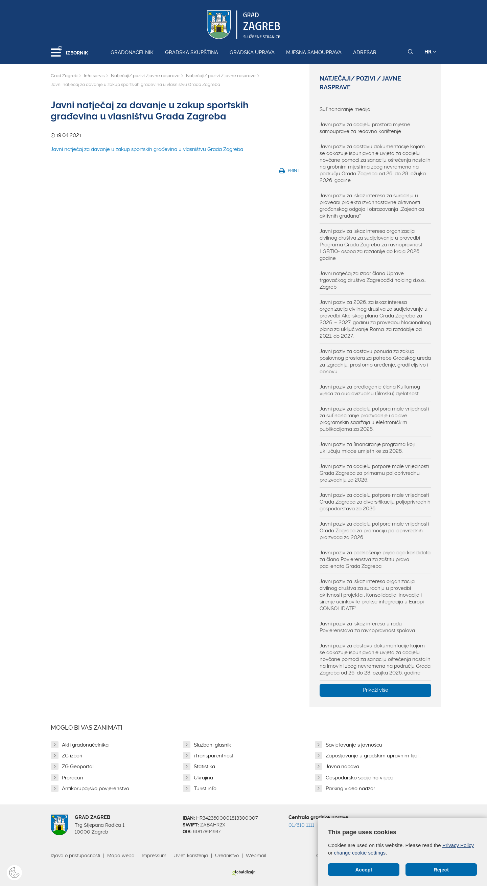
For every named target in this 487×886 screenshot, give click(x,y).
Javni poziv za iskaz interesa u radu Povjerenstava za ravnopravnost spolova (367, 627)
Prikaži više (375, 690)
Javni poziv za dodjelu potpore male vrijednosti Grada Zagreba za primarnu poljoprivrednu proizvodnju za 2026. (374, 473)
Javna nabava (342, 766)
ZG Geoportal (77, 766)
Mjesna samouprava (314, 52)
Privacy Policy (458, 845)
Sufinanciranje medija (345, 109)
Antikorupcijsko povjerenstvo (95, 788)
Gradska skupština (191, 52)
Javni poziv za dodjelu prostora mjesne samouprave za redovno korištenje (365, 127)
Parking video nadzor (350, 788)
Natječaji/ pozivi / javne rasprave (221, 75)
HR (430, 52)
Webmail (256, 855)
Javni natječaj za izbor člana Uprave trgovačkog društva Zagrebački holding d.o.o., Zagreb (373, 280)
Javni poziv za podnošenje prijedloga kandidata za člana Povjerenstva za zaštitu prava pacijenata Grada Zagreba (375, 559)
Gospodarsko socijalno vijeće (359, 778)
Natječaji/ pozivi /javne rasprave (145, 75)
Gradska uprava (252, 52)
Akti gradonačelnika (85, 745)
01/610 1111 (301, 825)
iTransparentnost (214, 756)
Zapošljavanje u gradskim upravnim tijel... (373, 756)
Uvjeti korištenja (190, 855)
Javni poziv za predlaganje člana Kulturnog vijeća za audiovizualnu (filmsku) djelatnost (370, 390)
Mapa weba (121, 855)
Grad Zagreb (64, 75)
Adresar (364, 52)
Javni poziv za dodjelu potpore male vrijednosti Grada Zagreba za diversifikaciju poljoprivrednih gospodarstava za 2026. (375, 502)
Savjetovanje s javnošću (354, 745)
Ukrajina (203, 778)
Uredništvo (227, 855)
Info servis (94, 75)
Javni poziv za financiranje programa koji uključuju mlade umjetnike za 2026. (367, 447)
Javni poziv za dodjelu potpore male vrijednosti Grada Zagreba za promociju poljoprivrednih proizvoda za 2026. (374, 530)
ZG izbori (72, 756)
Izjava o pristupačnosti (75, 855)
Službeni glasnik (212, 745)
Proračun (72, 778)
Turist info (205, 788)
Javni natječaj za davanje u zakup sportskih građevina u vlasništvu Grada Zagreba (147, 149)
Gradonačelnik (132, 52)
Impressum (154, 855)
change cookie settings (360, 853)
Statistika (204, 766)
